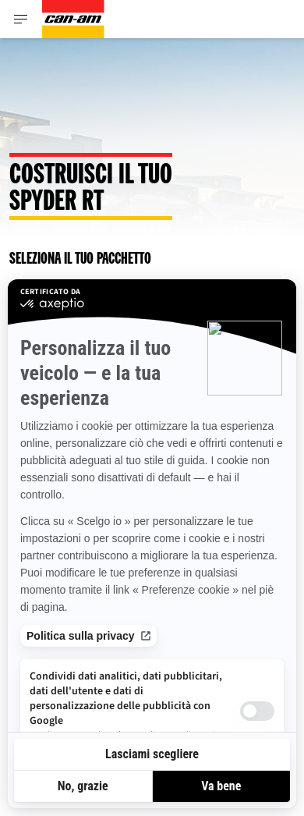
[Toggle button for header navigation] (21, 19)
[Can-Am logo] (73, 19)
